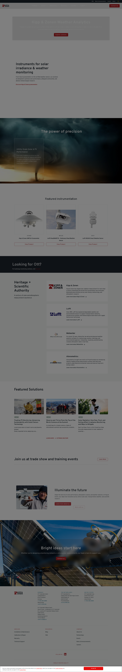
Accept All (93, 668)
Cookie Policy (39, 668)
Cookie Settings (59, 668)
